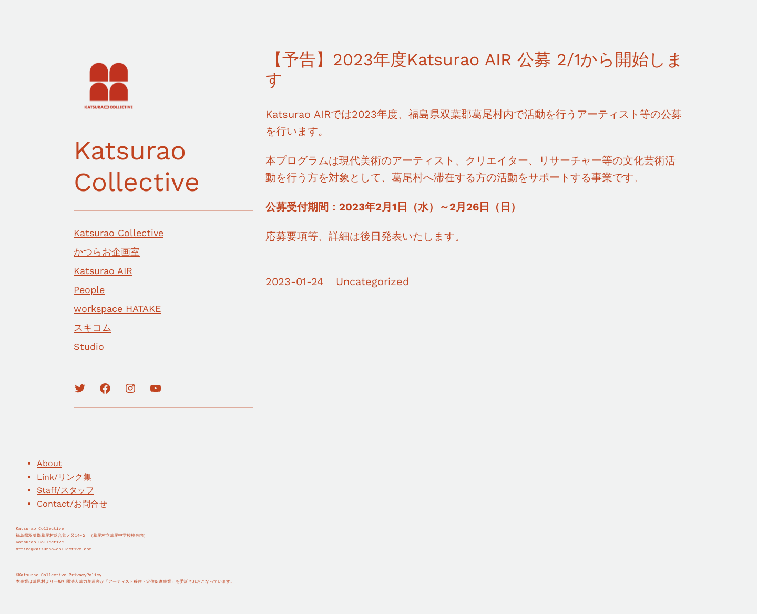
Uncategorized (373, 281)
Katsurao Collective (137, 166)
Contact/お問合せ (72, 504)
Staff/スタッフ (65, 490)
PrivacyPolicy (85, 575)
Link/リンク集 (64, 477)
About (49, 463)
